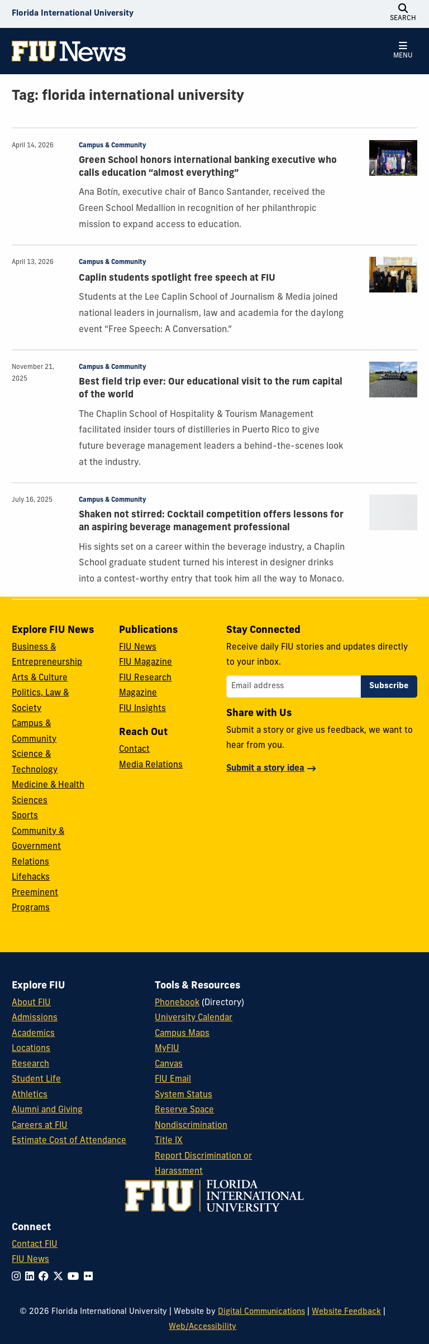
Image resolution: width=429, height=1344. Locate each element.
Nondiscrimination (191, 1126)
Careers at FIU (40, 1126)
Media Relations (151, 765)
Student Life (36, 1080)
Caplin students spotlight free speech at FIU (177, 278)
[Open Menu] (403, 51)
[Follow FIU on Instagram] (18, 1277)
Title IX (169, 1141)
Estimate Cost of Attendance (69, 1141)
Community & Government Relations (38, 847)
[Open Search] (403, 14)
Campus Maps (182, 1034)
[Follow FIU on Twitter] (60, 1277)
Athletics (29, 1095)
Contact (134, 750)
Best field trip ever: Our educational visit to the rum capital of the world (210, 389)
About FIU (31, 1003)
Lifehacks (31, 877)
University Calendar (193, 1018)
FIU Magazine (145, 663)
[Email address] (293, 686)
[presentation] (393, 158)
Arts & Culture (40, 678)
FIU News (137, 648)
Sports (25, 816)
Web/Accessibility (202, 1327)
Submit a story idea (265, 769)
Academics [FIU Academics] (33, 1034)
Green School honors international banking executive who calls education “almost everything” (208, 167)
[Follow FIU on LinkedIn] (32, 1277)
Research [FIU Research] (30, 1064)
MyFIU (167, 1049)
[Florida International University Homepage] (73, 14)
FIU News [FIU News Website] (30, 1260)
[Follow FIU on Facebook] (46, 1277)
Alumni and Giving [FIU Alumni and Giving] (47, 1110)
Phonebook (177, 1003)
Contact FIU (35, 1245)
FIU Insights (142, 709)
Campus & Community (112, 145)
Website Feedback (346, 1312)
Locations (31, 1049)
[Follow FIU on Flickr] (90, 1277)
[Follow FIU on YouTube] (76, 1277)
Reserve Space (184, 1110)
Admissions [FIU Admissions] (35, 1018)
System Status (183, 1095)
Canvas (169, 1064)
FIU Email (173, 1080)
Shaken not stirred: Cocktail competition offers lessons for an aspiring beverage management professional (211, 521)
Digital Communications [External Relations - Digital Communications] (261, 1312)
